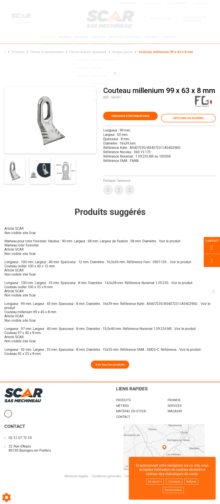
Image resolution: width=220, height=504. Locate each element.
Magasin (153, 37)
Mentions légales (76, 497)
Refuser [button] (194, 480)
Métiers (80, 37)
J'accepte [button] (174, 480)
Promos (63, 37)
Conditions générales (106, 497)
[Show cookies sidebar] (6, 497)
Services (98, 37)
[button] (166, 51)
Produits (45, 37)
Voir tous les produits (110, 385)
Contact (171, 37)
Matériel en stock (131, 432)
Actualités (150, 3)
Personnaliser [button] (173, 490)
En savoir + (152, 480)
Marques (200, 3)
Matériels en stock (126, 37)
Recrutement (176, 3)
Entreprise (127, 3)
